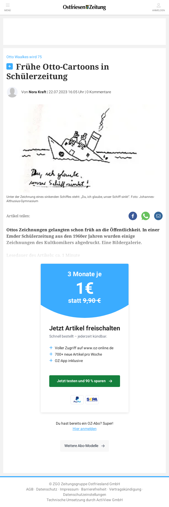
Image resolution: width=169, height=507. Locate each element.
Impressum (69, 489)
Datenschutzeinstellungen (84, 494)
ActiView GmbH (109, 500)
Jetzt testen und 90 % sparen (84, 381)
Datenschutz (46, 489)
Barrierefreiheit (93, 489)
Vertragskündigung (125, 489)
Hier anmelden (85, 429)
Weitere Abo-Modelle (84, 446)
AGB (30, 489)
